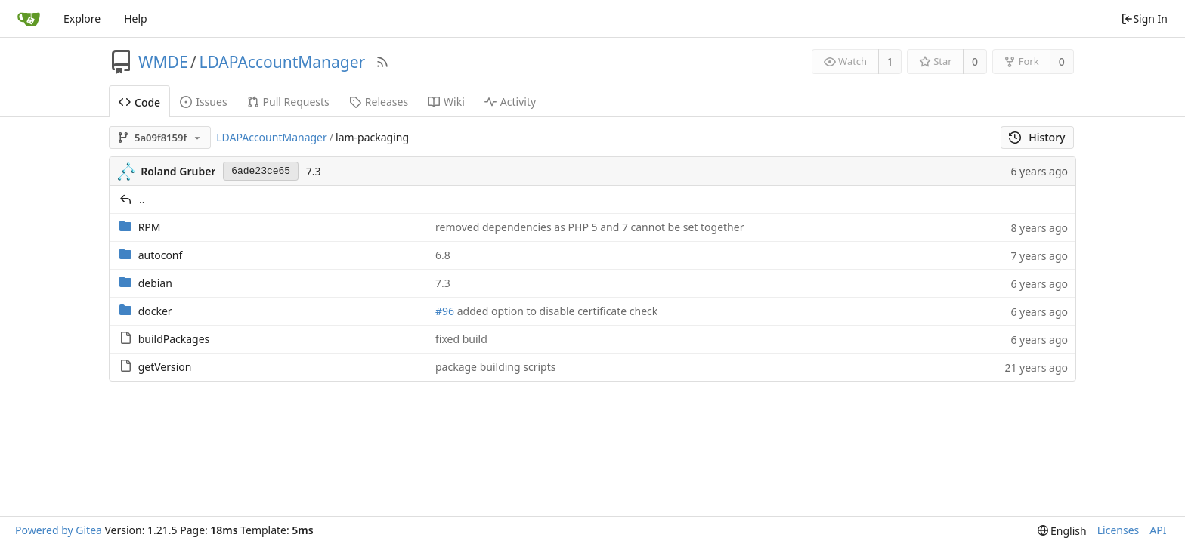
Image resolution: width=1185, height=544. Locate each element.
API (1157, 530)
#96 (444, 311)
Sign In (1144, 18)
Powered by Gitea (58, 530)
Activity (510, 101)
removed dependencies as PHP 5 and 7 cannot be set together (589, 227)
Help (135, 18)
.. (142, 199)
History (1037, 137)
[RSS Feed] (382, 62)
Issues (203, 101)
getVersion (165, 367)
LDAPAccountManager (282, 62)
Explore (82, 18)
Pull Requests (288, 101)
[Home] (29, 18)
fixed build (461, 339)
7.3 (313, 171)
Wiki (446, 101)
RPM (149, 227)
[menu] (1062, 531)
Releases (378, 101)
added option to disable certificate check (555, 311)
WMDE (163, 62)
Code (139, 102)
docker (155, 311)
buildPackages (174, 339)
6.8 (442, 255)
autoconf (160, 255)
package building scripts (495, 367)
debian (155, 283)
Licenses (1118, 530)
